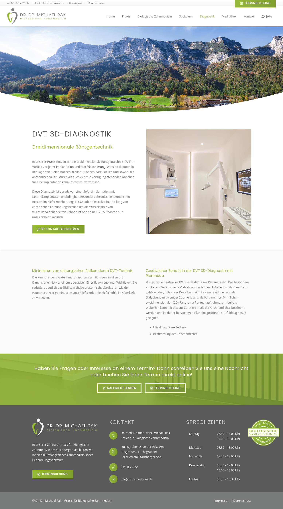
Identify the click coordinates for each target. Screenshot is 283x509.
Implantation (65, 167)
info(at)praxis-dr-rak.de (136, 479)
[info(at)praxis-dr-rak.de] (115, 479)
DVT (127, 162)
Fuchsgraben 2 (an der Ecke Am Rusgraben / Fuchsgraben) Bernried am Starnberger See (142, 452)
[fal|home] (115, 435)
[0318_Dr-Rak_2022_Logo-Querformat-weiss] (64, 427)
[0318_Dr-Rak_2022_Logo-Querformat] (36, 16)
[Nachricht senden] (119, 388)
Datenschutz (242, 501)
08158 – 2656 (129, 467)
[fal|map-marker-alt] (115, 452)
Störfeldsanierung (93, 167)
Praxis (51, 162)
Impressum (222, 501)
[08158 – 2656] (115, 467)
